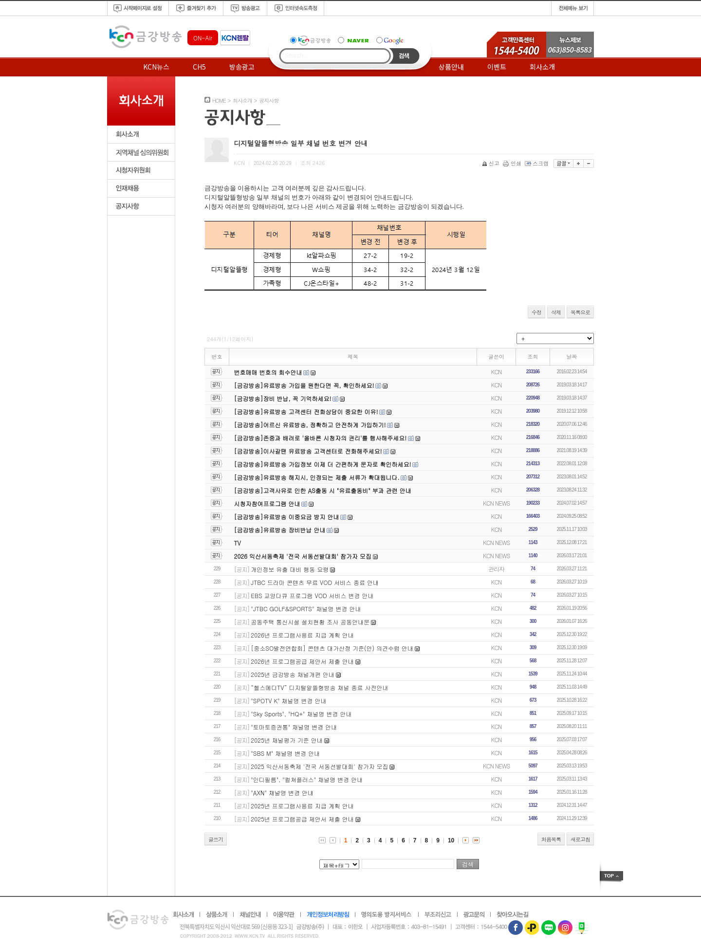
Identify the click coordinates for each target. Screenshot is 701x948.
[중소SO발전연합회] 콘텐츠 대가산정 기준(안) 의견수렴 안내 (332, 648)
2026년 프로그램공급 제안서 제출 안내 (302, 661)
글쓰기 (215, 839)
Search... (296, 55)
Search (404, 56)
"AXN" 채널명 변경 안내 (282, 792)
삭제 (556, 312)
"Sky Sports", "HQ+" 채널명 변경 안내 (301, 714)
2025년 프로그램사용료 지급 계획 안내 (302, 806)
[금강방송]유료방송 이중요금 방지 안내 (286, 516)
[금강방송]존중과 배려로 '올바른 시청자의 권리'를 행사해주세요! (320, 438)
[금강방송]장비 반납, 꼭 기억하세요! (283, 398)
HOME (219, 100)
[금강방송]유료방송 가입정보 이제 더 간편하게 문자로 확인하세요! (322, 464)
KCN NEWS (496, 503)
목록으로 (580, 312)
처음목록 (551, 839)
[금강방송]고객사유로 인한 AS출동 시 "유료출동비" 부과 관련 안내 (322, 490)
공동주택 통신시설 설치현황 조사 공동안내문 (310, 622)
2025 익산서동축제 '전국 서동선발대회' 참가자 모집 (319, 766)
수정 (536, 312)
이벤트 (496, 67)
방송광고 (242, 67)
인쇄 (512, 163)
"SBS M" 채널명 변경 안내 (285, 753)
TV (237, 543)
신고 (491, 163)
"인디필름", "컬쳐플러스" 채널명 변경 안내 (307, 779)
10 (451, 840)
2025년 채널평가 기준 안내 (287, 740)
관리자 (496, 569)
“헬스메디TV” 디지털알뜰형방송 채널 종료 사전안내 (319, 687)
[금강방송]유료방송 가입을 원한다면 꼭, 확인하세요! (304, 385)
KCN (496, 371)
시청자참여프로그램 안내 (267, 503)
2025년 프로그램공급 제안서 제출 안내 (302, 819)
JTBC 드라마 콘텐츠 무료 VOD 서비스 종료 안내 (315, 582)
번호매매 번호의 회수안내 (268, 372)
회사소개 (542, 67)
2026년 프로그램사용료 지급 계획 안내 (302, 635)
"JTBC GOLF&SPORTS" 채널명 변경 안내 (306, 608)
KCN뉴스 (156, 67)
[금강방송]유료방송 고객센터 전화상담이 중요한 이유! (306, 411)
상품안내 (451, 67)
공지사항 (268, 100)
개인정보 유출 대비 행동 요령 (290, 569)
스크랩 (537, 163)
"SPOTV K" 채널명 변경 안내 (288, 700)
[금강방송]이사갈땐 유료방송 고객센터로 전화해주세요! (308, 451)
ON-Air (202, 38)
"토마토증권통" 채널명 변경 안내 (294, 727)
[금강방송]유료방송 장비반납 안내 (280, 530)
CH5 (199, 67)
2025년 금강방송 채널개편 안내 (292, 674)
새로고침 (580, 839)
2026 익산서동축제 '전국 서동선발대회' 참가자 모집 (302, 556)
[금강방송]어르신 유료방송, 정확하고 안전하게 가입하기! (310, 424)
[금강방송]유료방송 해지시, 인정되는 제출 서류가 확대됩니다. (317, 477)
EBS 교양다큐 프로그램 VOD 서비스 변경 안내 (312, 595)
